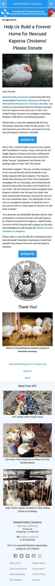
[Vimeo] (27, 556)
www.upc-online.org (27, 526)
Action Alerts (38, 568)
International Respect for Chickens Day (27, 364)
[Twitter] (21, 556)
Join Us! (36, 579)
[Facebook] (15, 556)
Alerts (27, 378)
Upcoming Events (18, 568)
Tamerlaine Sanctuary (27, 100)
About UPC (15, 563)
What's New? (38, 563)
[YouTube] (33, 556)
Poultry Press (38, 574)
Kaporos (27, 371)
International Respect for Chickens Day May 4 (26, 103)
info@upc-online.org (27, 537)
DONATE (27, 140)
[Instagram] (39, 556)
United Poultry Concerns (27, 3)
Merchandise (16, 579)
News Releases (17, 574)
